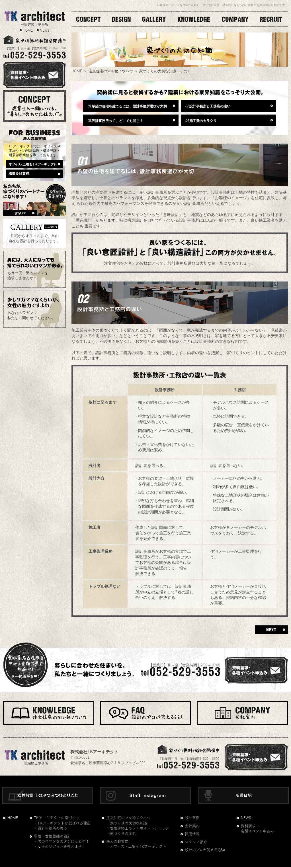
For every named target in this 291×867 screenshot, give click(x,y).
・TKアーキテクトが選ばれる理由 (62, 823)
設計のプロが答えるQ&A (205, 850)
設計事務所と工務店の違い (207, 106)
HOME (28, 30)
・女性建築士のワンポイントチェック (137, 829)
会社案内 (192, 826)
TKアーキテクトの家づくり (56, 818)
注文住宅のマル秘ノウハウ (111, 71)
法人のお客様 (117, 842)
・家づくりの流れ (121, 834)
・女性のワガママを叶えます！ (60, 847)
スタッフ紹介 (196, 842)
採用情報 (192, 834)
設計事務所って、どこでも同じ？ (115, 120)
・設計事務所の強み (50, 829)
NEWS (44, 30)
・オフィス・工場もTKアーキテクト (136, 847)
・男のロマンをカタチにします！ (61, 842)
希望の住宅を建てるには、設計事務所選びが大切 (127, 106)
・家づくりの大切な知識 (126, 823)
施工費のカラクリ (201, 120)
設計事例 (192, 818)
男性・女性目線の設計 (52, 837)
